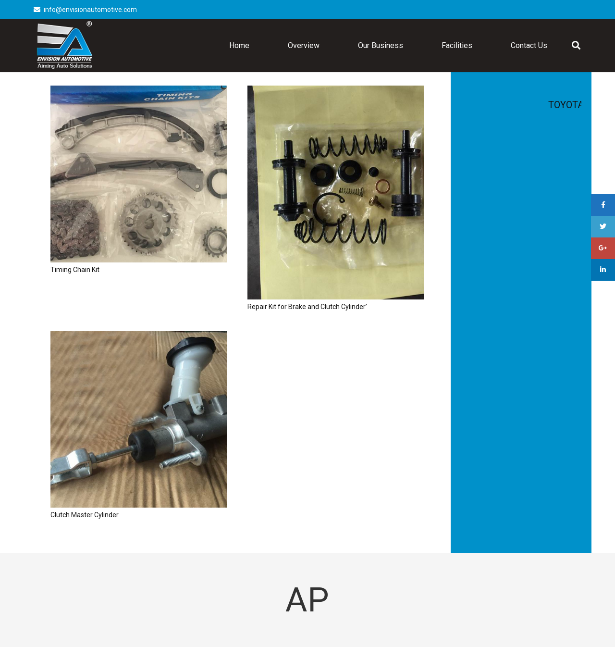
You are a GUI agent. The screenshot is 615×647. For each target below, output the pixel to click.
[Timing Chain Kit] (138, 174)
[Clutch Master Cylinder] (138, 419)
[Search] (576, 45)
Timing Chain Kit (74, 270)
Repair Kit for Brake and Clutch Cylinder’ (307, 307)
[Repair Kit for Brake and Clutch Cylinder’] (335, 192)
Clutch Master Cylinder (84, 515)
